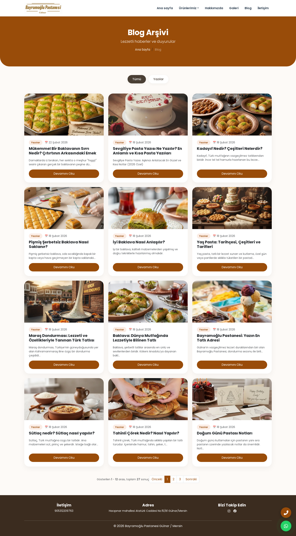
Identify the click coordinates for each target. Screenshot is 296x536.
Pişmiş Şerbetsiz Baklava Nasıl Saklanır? (59, 244)
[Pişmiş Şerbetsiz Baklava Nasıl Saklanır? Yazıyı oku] (64, 208)
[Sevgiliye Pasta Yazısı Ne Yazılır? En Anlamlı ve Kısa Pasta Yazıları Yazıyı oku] (148, 114)
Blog (248, 8)
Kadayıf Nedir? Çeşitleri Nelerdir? (229, 148)
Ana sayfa (165, 8)
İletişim (263, 8)
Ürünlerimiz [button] (188, 8)
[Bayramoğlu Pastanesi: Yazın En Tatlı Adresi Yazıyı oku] (232, 301)
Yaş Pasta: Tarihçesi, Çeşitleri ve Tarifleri (228, 244)
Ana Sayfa (142, 49)
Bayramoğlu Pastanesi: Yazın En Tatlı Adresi (228, 338)
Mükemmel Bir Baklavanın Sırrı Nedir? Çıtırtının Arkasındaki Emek (62, 151)
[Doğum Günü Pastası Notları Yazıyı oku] (232, 399)
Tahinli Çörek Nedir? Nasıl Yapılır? (146, 433)
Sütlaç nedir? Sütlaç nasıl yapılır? (62, 433)
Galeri (234, 8)
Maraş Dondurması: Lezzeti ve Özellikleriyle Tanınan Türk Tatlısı (61, 338)
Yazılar (158, 79)
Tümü (136, 79)
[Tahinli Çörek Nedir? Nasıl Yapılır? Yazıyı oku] (148, 399)
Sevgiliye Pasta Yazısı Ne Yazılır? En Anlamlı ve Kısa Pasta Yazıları (147, 151)
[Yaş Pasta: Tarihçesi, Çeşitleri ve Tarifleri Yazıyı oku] (232, 208)
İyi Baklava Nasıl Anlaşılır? (139, 242)
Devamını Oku (63, 173)
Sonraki (191, 479)
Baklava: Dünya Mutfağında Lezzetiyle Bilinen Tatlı (140, 338)
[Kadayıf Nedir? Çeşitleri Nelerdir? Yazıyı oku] (232, 114)
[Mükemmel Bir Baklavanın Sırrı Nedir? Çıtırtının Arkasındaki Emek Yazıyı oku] (64, 114)
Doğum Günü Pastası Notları (224, 433)
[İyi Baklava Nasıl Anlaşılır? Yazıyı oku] (148, 208)
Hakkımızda (214, 8)
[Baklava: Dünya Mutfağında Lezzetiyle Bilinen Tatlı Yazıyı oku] (148, 301)
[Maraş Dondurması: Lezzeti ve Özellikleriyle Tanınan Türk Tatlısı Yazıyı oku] (64, 301)
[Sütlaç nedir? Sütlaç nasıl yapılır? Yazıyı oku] (64, 399)
